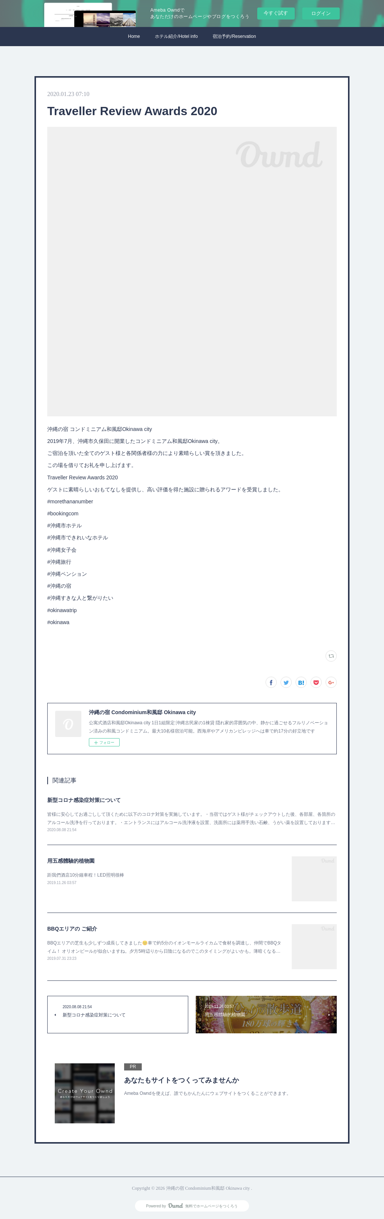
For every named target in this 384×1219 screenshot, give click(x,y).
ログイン (321, 13)
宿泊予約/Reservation (234, 36)
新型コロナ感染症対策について (84, 800)
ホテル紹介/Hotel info (176, 36)
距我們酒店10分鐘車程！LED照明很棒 (85, 875)
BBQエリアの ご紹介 (72, 929)
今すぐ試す (276, 13)
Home (134, 36)
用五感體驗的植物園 (70, 861)
